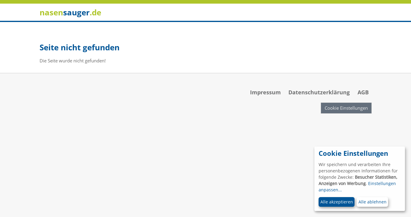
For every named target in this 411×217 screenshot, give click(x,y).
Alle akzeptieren (336, 202)
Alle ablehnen (372, 202)
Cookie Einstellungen (346, 108)
